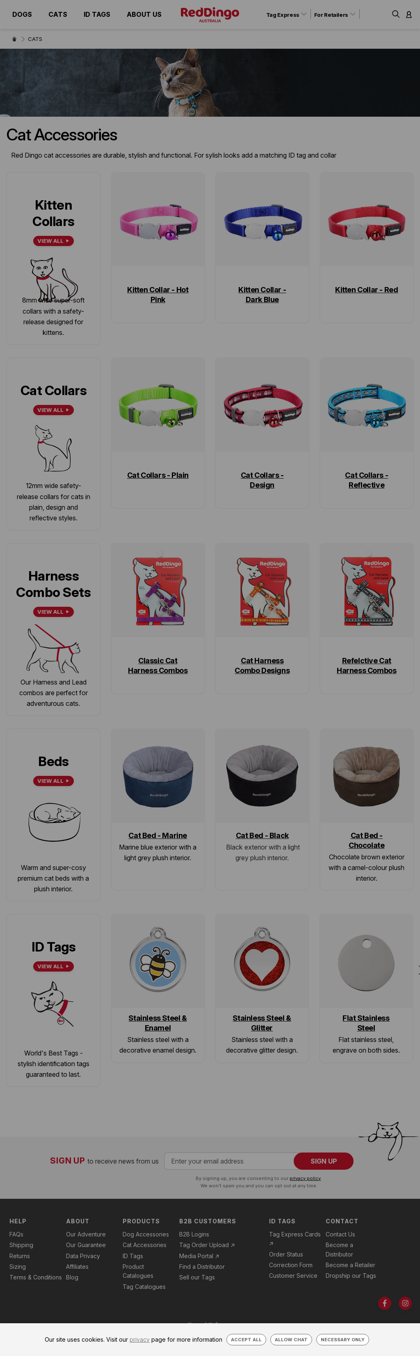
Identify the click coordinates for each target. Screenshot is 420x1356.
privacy (140, 1339)
